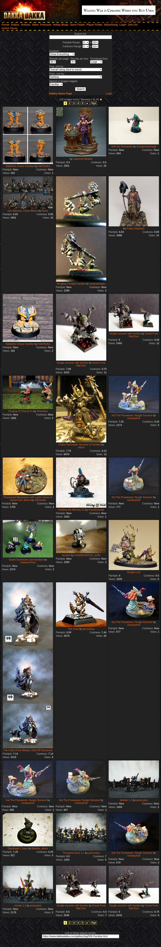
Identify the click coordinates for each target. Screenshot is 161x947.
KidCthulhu (44, 166)
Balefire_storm (40, 848)
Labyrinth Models (82, 159)
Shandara (42, 411)
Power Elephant (135, 228)
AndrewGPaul (28, 562)
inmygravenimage (146, 146)
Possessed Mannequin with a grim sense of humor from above (28, 498)
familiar (66, 555)
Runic (45, 210)
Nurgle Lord (133, 572)
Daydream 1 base (18, 848)
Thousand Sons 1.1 (73, 853)
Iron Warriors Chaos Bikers (23, 210)
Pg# (94, 103)
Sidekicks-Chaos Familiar (20, 166)
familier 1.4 (126, 800)
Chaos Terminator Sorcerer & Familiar (79, 444)
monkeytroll (133, 418)
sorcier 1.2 (20, 905)
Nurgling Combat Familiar (71, 283)
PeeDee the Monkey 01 (71, 509)
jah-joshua (88, 629)
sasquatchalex (97, 283)
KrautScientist (96, 509)
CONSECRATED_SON (87, 555)
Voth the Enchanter (122, 146)
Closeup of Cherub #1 (20, 411)
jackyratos (142, 800)
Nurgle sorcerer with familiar (72, 362)
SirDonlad (40, 500)
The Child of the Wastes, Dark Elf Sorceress (27, 750)
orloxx (81, 447)
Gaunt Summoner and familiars (26, 559)
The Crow (73, 629)
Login (109, 93)
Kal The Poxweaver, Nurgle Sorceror (132, 415)
